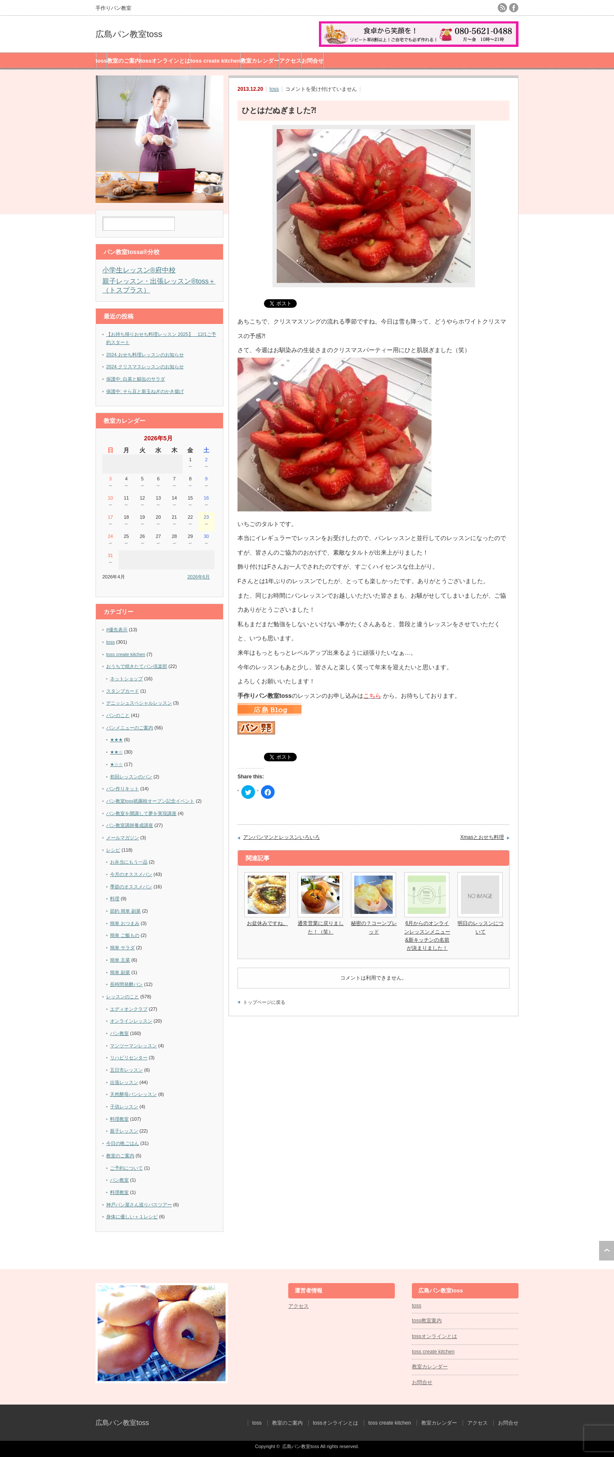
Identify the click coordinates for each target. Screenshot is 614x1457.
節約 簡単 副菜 (125, 911)
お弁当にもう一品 (129, 861)
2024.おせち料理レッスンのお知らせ (145, 354)
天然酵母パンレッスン (133, 1094)
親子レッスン (124, 1130)
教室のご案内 (123, 61)
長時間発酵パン (126, 984)
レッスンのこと (122, 996)
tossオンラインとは (165, 61)
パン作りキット (122, 788)
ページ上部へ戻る (606, 1250)
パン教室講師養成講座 (129, 825)
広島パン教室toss (129, 34)
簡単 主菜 (120, 960)
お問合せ (312, 61)
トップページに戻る (264, 1002)
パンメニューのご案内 (129, 727)
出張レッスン (124, 1082)
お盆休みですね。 (267, 923)
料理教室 (119, 1119)
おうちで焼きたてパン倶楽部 (136, 666)
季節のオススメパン (131, 886)
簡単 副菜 (120, 972)
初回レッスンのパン (131, 776)
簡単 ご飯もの (124, 935)
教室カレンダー (259, 61)
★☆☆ (116, 764)
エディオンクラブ (129, 1009)
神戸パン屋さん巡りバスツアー (139, 1204)
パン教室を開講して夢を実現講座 (141, 813)
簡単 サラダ (122, 947)
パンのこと (118, 715)
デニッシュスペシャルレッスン (139, 702)
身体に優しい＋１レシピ (132, 1216)
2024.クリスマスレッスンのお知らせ (145, 366)
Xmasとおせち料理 (482, 837)
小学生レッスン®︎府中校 (139, 270)
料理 (114, 898)
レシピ (113, 850)
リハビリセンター (129, 1057)
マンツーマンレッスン (133, 1045)
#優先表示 (116, 629)
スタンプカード (122, 691)
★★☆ (116, 752)
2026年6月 (198, 576)
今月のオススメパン (131, 874)
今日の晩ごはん (122, 1143)
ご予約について (126, 1168)
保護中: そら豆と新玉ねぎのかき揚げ (145, 391)
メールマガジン (122, 837)
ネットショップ (126, 678)
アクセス (290, 61)
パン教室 (119, 1033)
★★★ (116, 739)
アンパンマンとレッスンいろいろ (281, 837)
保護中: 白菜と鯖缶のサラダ (135, 379)
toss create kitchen (215, 61)
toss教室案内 (427, 1321)
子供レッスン (124, 1106)
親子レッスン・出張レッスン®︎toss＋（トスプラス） (158, 286)
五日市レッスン (126, 1070)
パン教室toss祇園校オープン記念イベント (150, 801)
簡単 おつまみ (124, 923)
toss (101, 61)
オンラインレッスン (131, 1020)
